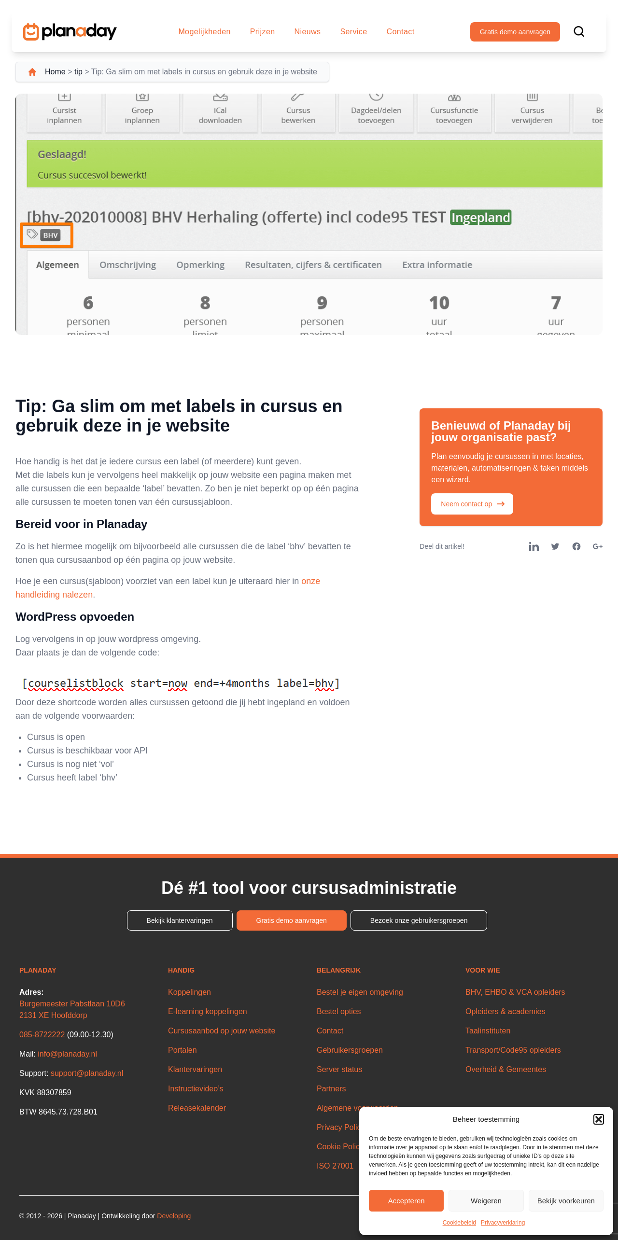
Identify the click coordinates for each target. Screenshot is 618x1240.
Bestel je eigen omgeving (360, 992)
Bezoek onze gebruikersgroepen (419, 920)
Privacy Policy (341, 1127)
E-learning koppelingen (207, 1011)
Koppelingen (189, 992)
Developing (174, 1216)
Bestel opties (339, 1011)
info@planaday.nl (67, 1054)
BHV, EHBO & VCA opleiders (515, 992)
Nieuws (308, 32)
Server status (339, 1069)
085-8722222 (42, 1035)
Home (55, 72)
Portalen (182, 1050)
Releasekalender (197, 1108)
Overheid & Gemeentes (505, 1069)
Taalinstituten (487, 1031)
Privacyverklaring (503, 1222)
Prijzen (262, 32)
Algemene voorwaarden (357, 1108)
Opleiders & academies (505, 1011)
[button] (599, 1119)
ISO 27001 (335, 1166)
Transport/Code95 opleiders (513, 1050)
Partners (331, 1089)
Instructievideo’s (195, 1089)
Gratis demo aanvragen (515, 32)
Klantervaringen (195, 1069)
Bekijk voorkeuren (566, 1201)
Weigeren (486, 1201)
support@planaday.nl (87, 1073)
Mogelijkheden (204, 32)
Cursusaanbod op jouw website (221, 1031)
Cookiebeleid (459, 1222)
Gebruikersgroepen (350, 1050)
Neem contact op (473, 504)
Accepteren (406, 1201)
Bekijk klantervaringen (180, 920)
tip (78, 72)
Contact (401, 32)
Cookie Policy (340, 1146)
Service (353, 32)
